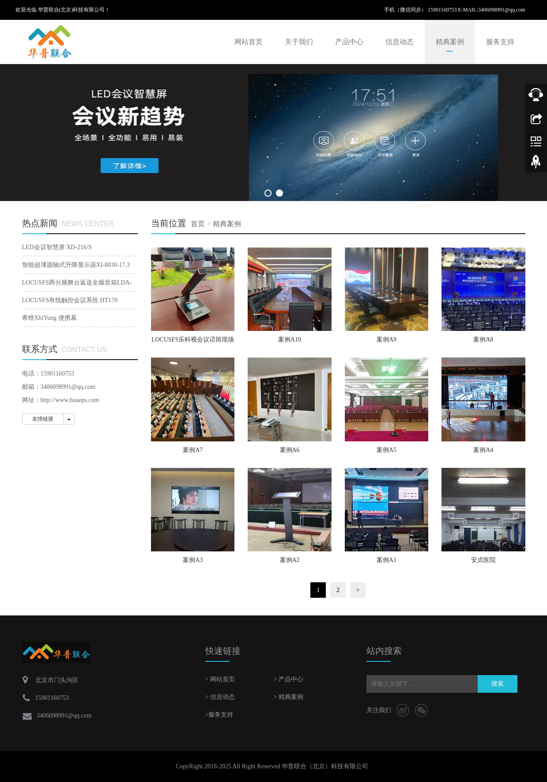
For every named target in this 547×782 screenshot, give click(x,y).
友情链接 (43, 419)
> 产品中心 (288, 679)
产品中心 (349, 42)
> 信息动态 (220, 697)
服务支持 (500, 42)
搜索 (497, 683)
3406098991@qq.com (501, 10)
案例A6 (290, 450)
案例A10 (289, 339)
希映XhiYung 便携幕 (49, 318)
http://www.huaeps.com (70, 400)
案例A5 (386, 450)
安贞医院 (483, 560)
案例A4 (483, 450)
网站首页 (248, 42)
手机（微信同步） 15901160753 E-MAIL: (431, 10)
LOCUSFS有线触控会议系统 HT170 (70, 300)
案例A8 (483, 339)
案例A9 (386, 339)
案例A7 (193, 450)
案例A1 (386, 560)
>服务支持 (219, 714)
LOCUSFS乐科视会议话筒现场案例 (192, 342)
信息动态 (399, 42)
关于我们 (299, 42)
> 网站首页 (220, 679)
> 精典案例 (288, 697)
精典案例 (450, 42)
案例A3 (193, 560)
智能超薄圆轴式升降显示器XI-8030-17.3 (76, 265)
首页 (198, 224)
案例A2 (290, 560)
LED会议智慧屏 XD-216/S (57, 247)
